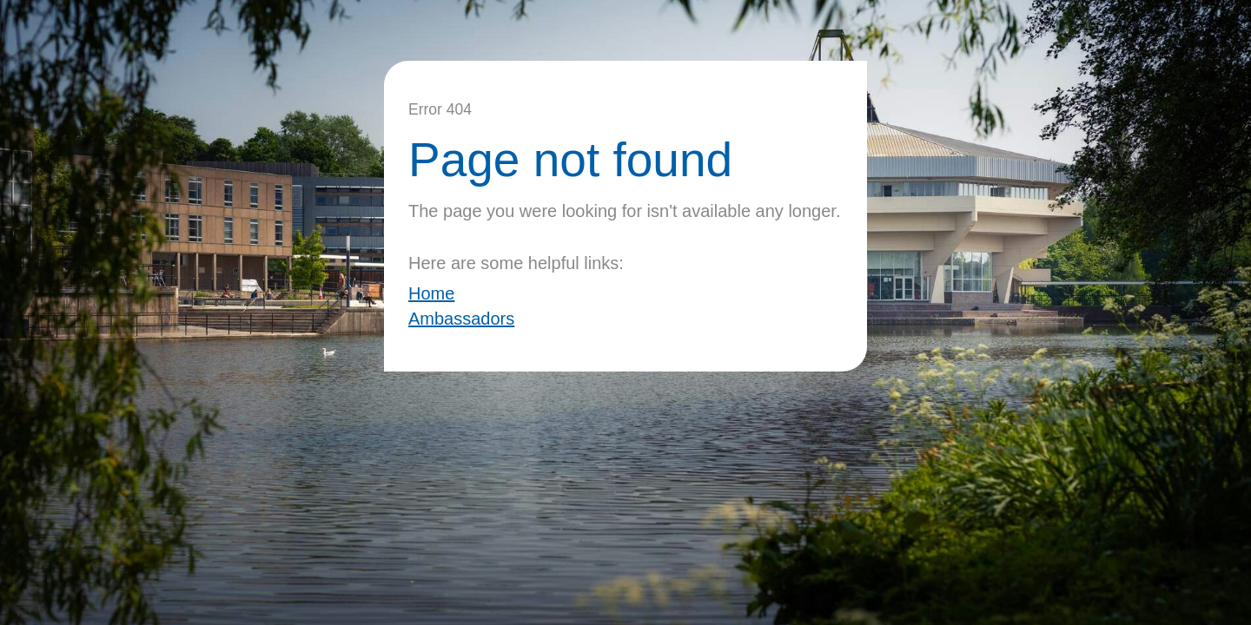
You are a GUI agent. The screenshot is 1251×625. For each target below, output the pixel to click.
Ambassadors (461, 318)
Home (431, 293)
